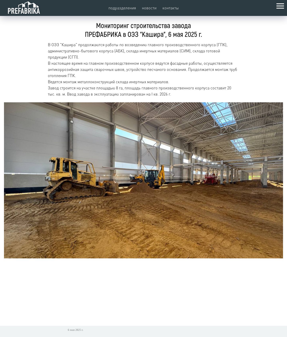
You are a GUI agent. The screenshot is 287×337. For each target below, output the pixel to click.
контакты (170, 7)
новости (149, 7)
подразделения (122, 7)
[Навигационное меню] (280, 6)
